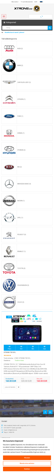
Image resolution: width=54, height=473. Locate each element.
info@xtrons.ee (12, 430)
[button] (27, 22)
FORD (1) (20, 116)
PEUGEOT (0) (21, 234)
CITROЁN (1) (21, 99)
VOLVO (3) (20, 302)
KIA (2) (19, 167)
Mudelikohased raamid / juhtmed (14, 32)
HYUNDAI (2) (21, 150)
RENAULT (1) (21, 251)
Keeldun (27, 469)
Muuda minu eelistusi (27, 463)
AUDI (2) (20, 48)
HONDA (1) (20, 133)
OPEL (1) (20, 217)
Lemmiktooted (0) (27, 2)
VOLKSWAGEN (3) (23, 285)
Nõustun (27, 458)
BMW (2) (20, 65)
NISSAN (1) (21, 201)
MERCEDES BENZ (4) (24, 184)
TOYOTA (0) (21, 268)
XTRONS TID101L (10, 352)
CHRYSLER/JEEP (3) (24, 82)
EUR (36, 2)
